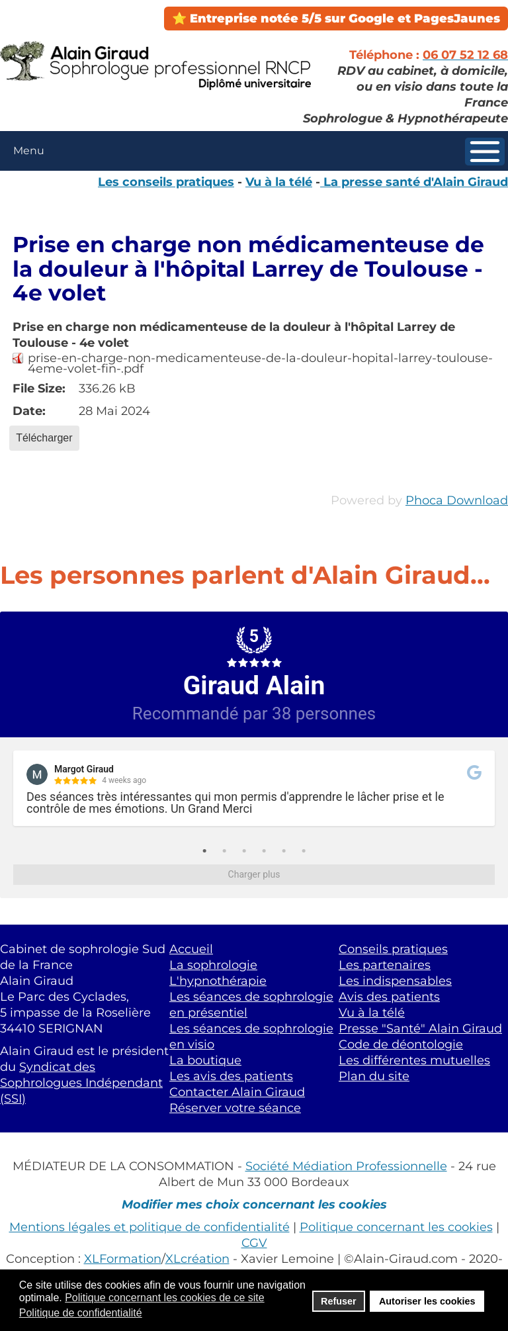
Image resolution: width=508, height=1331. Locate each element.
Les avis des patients (231, 1075)
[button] (485, 151)
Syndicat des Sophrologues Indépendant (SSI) (81, 1082)
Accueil (191, 948)
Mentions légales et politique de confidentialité (149, 1226)
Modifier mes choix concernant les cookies (254, 1204)
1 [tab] (204, 851)
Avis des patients (389, 996)
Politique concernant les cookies (396, 1226)
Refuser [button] (339, 1301)
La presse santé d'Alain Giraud (414, 181)
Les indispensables (395, 980)
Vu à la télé (278, 181)
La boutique (205, 1060)
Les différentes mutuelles (414, 1060)
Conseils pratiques (393, 948)
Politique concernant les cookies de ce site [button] (165, 1297)
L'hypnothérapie (218, 980)
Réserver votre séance (235, 1107)
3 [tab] (244, 851)
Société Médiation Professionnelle (346, 1165)
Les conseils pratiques (166, 181)
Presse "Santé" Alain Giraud (420, 1028)
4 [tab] (264, 851)
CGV (254, 1242)
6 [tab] (303, 851)
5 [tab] (283, 851)
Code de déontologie (401, 1044)
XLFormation (122, 1258)
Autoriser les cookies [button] (427, 1301)
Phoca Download (456, 500)
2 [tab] (224, 851)
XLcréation (197, 1258)
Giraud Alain (254, 685)
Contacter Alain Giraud (237, 1091)
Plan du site (374, 1075)
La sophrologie (213, 964)
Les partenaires (385, 964)
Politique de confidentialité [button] (80, 1312)
